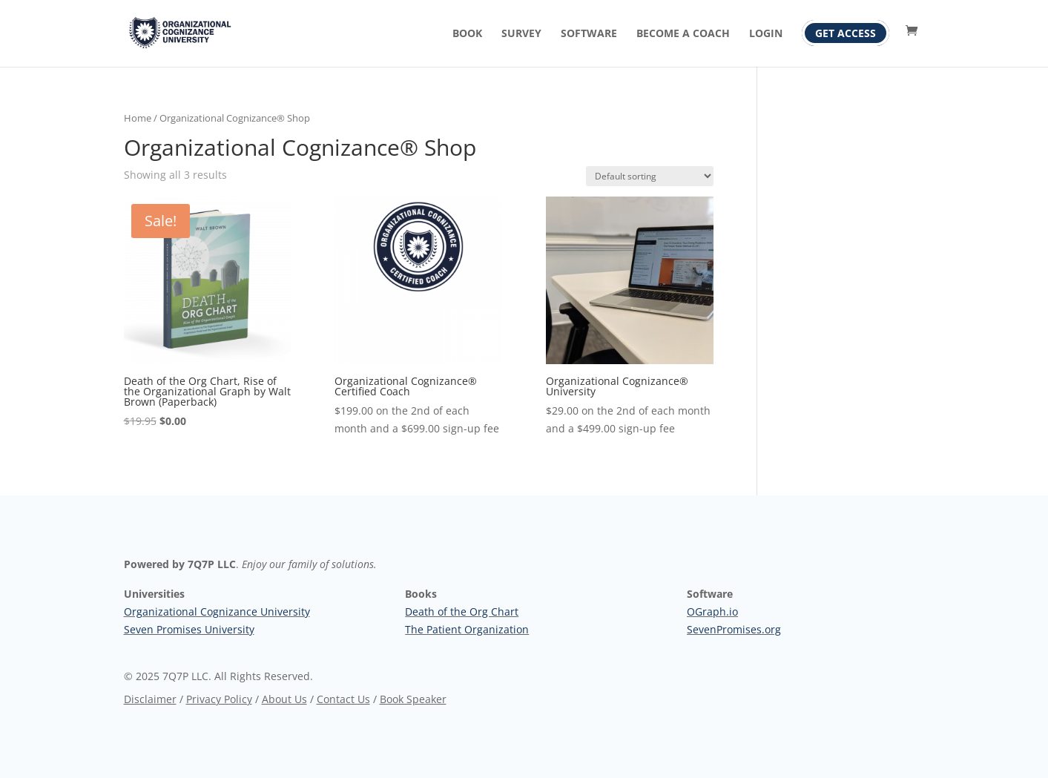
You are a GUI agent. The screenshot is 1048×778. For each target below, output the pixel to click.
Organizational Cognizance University (217, 611)
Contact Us (343, 699)
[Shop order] (650, 176)
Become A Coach (683, 34)
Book (467, 34)
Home (137, 118)
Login (765, 34)
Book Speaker (413, 699)
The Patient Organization (467, 629)
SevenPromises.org (734, 629)
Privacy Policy (219, 699)
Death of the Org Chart (461, 611)
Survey (521, 34)
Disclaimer (150, 699)
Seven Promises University (189, 629)
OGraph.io (712, 611)
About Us (284, 699)
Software (589, 34)
